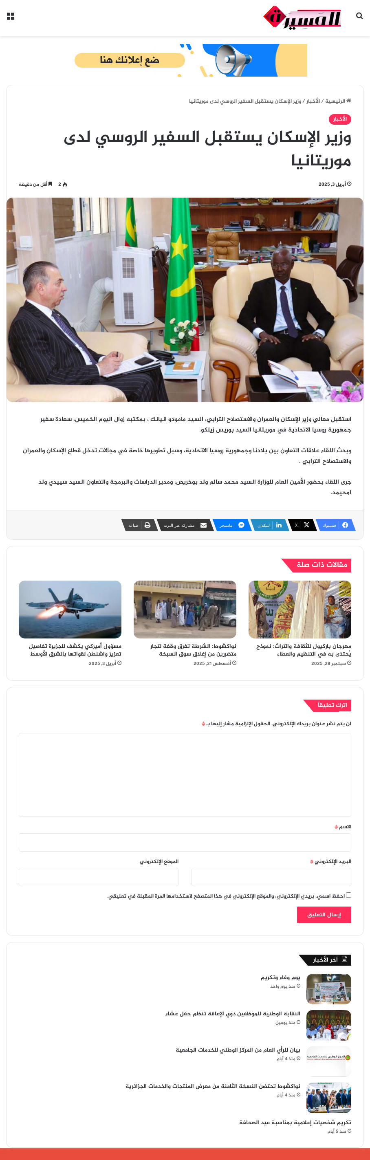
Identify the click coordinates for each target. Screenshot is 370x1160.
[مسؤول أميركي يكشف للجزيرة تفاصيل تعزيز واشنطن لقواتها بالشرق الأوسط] (70, 609)
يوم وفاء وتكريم (280, 977)
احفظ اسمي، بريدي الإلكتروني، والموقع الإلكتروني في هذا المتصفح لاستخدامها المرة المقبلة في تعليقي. (226, 896)
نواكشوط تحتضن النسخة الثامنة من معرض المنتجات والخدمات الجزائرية (213, 1086)
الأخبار (313, 101)
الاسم (343, 827)
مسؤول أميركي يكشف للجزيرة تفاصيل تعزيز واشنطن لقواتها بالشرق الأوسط (75, 650)
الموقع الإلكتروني (159, 861)
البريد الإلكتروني (330, 861)
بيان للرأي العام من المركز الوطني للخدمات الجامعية (238, 1050)
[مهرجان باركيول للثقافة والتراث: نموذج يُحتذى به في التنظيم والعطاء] (300, 609)
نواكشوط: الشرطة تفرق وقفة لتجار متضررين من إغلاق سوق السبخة (193, 650)
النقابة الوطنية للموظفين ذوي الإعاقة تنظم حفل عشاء (232, 1014)
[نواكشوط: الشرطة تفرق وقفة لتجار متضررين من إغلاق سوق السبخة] (185, 609)
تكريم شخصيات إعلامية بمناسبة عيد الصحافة (295, 1122)
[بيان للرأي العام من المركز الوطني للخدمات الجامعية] (328, 1061)
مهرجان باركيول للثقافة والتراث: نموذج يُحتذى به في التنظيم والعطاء (303, 650)
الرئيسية (338, 101)
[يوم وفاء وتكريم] (328, 989)
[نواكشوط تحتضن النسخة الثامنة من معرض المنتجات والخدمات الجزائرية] (328, 1098)
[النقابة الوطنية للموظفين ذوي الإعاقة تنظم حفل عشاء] (328, 1025)
